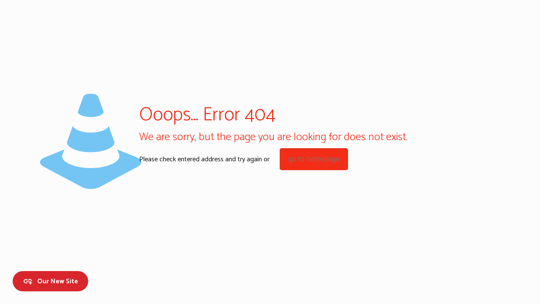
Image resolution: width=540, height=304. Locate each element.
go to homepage (314, 159)
